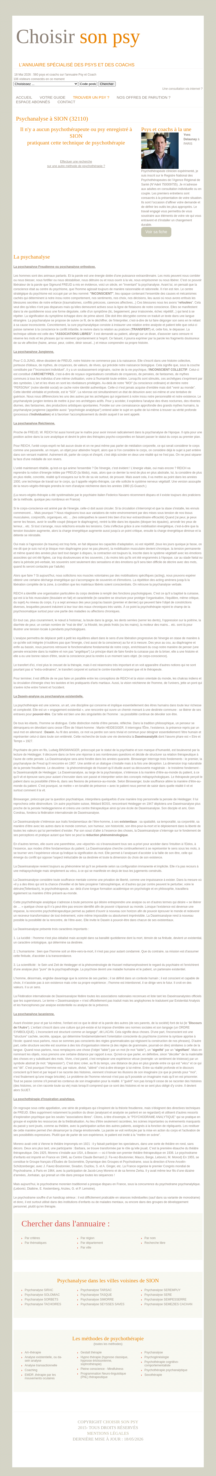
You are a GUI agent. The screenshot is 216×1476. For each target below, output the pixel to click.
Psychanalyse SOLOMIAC (42, 1295)
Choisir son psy (120, 1422)
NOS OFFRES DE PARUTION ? (144, 97)
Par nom (150, 1238)
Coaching (31, 1370)
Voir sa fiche (156, 232)
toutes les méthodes (108, 1344)
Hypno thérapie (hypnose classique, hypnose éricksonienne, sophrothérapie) (104, 1360)
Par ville (86, 1247)
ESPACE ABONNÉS (33, 102)
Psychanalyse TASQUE (96, 1295)
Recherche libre (154, 1243)
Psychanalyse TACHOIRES (43, 1304)
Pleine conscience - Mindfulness (102, 1369)
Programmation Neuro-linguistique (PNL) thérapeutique (103, 1375)
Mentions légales (108, 1433)
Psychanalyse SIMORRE (97, 1299)
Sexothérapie (153, 1375)
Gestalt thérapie (91, 1352)
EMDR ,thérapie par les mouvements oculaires (40, 1376)
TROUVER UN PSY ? (91, 97)
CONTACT (66, 102)
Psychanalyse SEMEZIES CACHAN (168, 1304)
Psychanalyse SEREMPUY (162, 1290)
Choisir (78, 36)
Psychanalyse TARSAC (96, 1290)
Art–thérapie (33, 1352)
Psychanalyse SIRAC (39, 1290)
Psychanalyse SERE (158, 1295)
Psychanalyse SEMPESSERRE (165, 1299)
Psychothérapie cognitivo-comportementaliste (161, 1363)
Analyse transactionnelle (41, 1365)
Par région (87, 1238)
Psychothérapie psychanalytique (165, 1370)
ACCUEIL (24, 97)
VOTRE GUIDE (52, 97)
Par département (92, 1243)
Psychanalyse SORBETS (41, 1299)
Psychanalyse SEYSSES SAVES (102, 1304)
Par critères (32, 1238)
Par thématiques (35, 1243)
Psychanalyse (153, 1352)
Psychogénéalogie (156, 1357)
